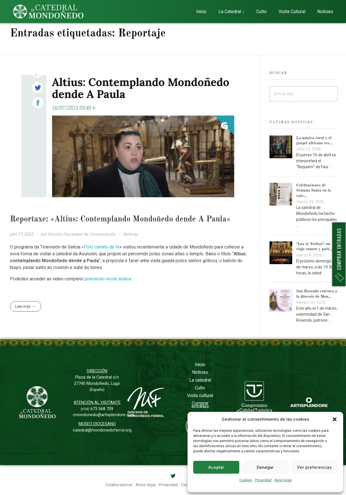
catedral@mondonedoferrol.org (102, 430)
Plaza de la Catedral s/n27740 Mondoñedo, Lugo (97, 383)
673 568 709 (97, 409)
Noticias (131, 234)
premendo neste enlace (108, 279)
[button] (334, 419)
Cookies (245, 480)
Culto (200, 388)
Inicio (200, 364)
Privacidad (263, 480)
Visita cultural (200, 395)
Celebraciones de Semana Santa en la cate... (313, 190)
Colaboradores (119, 485)
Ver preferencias (314, 467)
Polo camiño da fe (102, 247)
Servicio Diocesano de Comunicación (82, 234)
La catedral (200, 380)
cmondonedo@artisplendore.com (104, 415)
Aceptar (216, 467)
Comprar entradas (200, 405)
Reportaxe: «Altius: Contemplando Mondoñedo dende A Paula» (120, 219)
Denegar (265, 467)
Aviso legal (283, 480)
